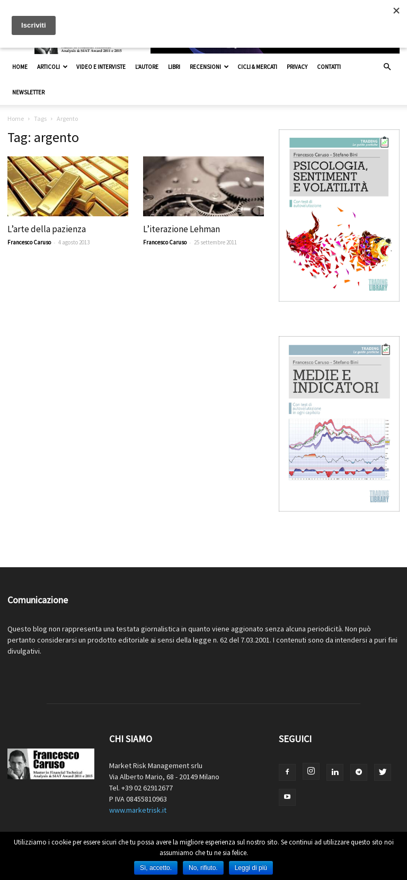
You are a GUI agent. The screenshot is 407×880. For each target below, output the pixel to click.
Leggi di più (251, 868)
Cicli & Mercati (257, 67)
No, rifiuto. (203, 868)
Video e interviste (101, 67)
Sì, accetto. (156, 868)
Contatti (329, 67)
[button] (387, 67)
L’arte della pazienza (46, 229)
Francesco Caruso (29, 242)
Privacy (297, 67)
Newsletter (28, 92)
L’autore (146, 67)
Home (20, 67)
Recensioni (209, 67)
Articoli (52, 67)
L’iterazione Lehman (181, 229)
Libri (174, 67)
